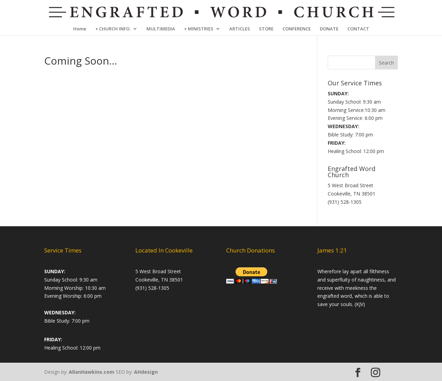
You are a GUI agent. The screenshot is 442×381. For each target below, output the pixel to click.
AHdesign (146, 372)
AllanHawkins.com (91, 372)
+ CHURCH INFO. (113, 29)
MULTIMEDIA (160, 29)
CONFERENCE (296, 29)
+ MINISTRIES (198, 29)
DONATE (329, 29)
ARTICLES (239, 29)
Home (79, 29)
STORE (266, 29)
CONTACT (358, 29)
